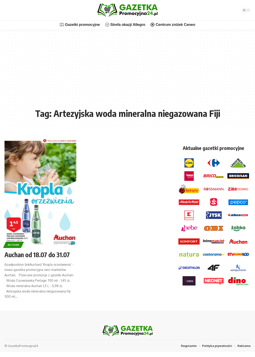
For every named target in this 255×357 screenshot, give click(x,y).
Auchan (13, 244)
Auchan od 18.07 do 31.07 (37, 255)
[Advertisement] (127, 71)
